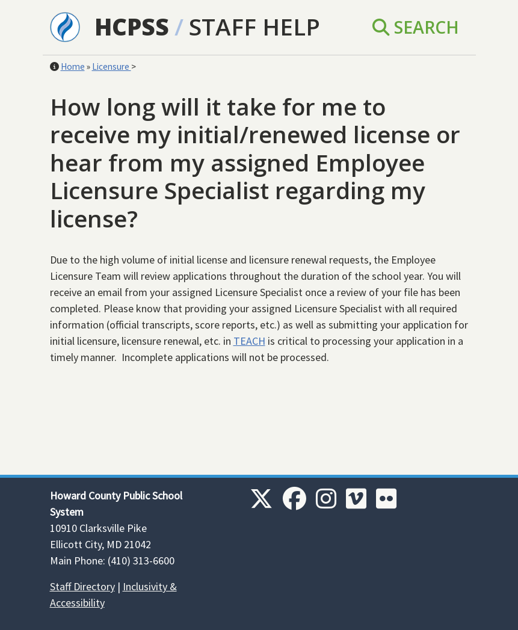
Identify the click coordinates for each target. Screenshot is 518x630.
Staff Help (254, 26)
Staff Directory (82, 586)
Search (415, 27)
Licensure (111, 66)
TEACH (249, 341)
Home (73, 66)
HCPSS (131, 26)
